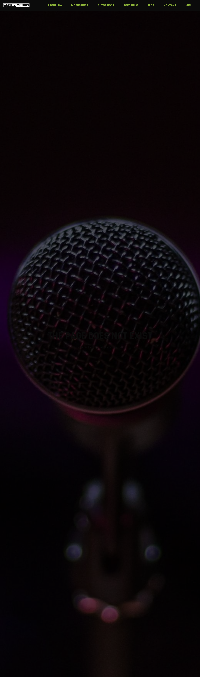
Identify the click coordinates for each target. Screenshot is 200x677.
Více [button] (190, 5)
